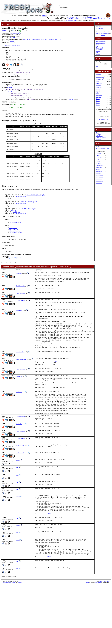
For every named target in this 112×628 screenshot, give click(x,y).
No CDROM (99, 165)
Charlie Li (19, 282)
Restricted (98, 163)
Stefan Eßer (19, 400)
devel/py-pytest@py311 (29, 208)
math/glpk (16, 219)
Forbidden (98, 161)
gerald (18, 530)
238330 (49, 551)
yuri (17, 501)
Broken (98, 155)
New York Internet (100, 33)
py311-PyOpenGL (52, 39)
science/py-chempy (15, 230)
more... (97, 66)
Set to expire (99, 171)
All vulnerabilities (103, 119)
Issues (97, 44)
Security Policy (99, 49)
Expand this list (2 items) (14, 267)
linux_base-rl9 (99, 79)
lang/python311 (21, 202)
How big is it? (99, 48)
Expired (98, 169)
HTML (100, 624)
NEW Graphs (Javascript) (102, 148)
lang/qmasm (13, 236)
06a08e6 (13, 38)
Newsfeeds (98, 139)
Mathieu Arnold (20, 478)
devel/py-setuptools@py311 (35, 201)
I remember (108, 18)
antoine (18, 493)
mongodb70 (99, 87)
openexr (98, 89)
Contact (98, 54)
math (7, 31)
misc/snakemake (14, 239)
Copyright (87, 625)
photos (44, 16)
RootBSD (103, 35)
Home (97, 133)
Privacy (98, 51)
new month (99, 183)
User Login (98, 26)
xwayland (98, 97)
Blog (97, 52)
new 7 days (99, 179)
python (12, 41)
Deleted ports (99, 136)
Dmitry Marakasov (21, 381)
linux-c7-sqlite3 (100, 77)
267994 (55, 384)
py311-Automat (33, 39)
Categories (98, 134)
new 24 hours (99, 175)
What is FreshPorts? (101, 41)
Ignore (97, 159)
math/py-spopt (14, 237)
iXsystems (106, 33)
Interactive (98, 173)
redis (97, 93)
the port (9, 91)
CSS (104, 624)
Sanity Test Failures (101, 137)
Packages (71, 103)
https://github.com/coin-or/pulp (12, 45)
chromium (98, 74)
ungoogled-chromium (99, 84)
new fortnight (99, 181)
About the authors (100, 43)
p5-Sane (60, 39)
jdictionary (25, 39)
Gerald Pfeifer (19, 374)
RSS (108, 624)
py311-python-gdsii (42, 39)
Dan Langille (98, 625)
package (10, 94)
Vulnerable (99, 167)
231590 (49, 600)
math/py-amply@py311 (29, 215)
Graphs (97, 147)
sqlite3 (97, 81)
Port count (98, 153)
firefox (98, 99)
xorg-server (99, 95)
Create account (99, 28)
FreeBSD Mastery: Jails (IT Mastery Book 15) (86, 18)
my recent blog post (71, 20)
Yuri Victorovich (20, 297)
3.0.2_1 (4, 31)
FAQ (97, 46)
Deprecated (99, 157)
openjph (98, 91)
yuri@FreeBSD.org (14, 33)
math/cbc (14, 217)
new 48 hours (99, 177)
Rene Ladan (19, 324)
